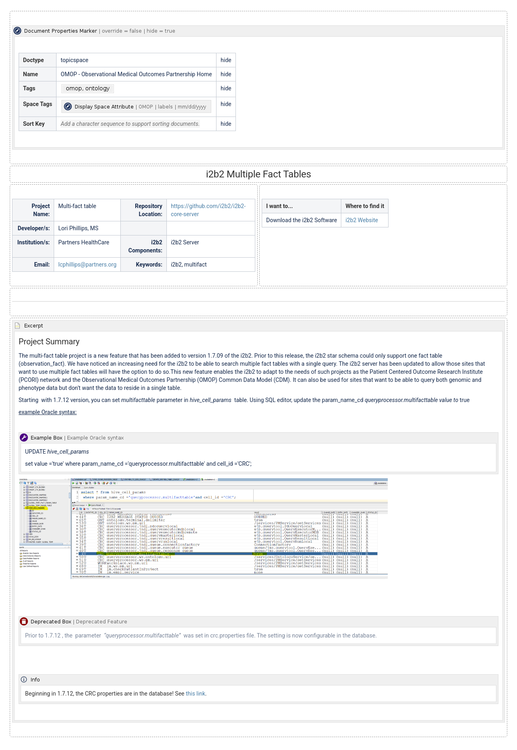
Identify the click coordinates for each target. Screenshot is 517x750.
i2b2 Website (361, 220)
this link (195, 693)
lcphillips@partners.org (87, 264)
